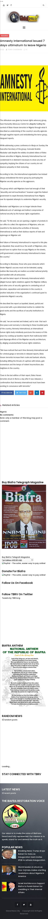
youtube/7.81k (39, 778)
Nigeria (4, 36)
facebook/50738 (8, 778)
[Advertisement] (24, 621)
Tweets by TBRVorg (11, 598)
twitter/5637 (24, 778)
